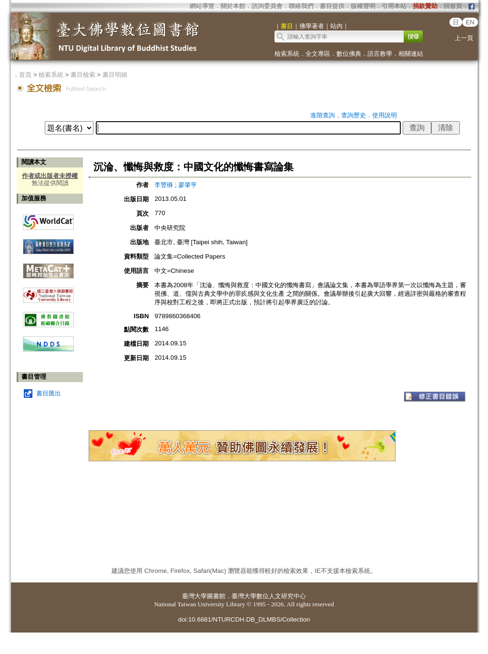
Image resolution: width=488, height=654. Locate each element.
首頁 (25, 74)
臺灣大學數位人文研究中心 (269, 596)
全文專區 (317, 53)
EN (470, 22)
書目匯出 (48, 393)
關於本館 (233, 6)
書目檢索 (83, 74)
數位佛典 (348, 53)
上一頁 (464, 38)
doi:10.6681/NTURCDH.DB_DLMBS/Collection (244, 619)
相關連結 (410, 53)
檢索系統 (286, 53)
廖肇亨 (187, 184)
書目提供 (332, 6)
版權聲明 (363, 6)
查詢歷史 (353, 115)
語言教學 (379, 53)
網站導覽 (202, 6)
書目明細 (114, 74)
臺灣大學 (194, 596)
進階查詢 (322, 115)
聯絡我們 (301, 6)
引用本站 (394, 6)
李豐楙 (163, 184)
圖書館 (216, 596)
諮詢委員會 (267, 6)
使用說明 (384, 115)
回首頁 (453, 6)
